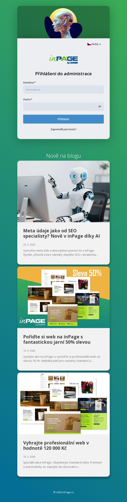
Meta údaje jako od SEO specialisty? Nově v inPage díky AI (61, 233)
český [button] (94, 44)
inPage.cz (68, 492)
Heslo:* (27, 99)
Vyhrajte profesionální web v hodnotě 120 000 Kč (56, 445)
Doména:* (29, 82)
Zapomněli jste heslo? (63, 129)
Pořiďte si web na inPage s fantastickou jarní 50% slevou (56, 339)
